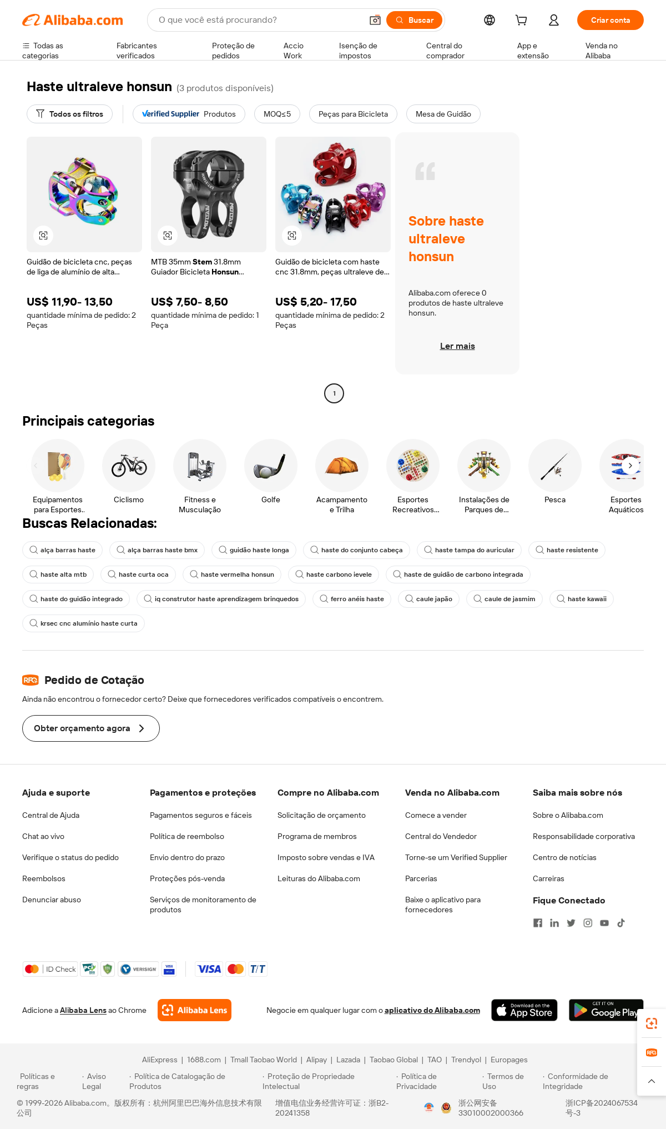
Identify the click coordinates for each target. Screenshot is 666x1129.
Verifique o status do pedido (70, 857)
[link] (651, 1023)
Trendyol (466, 1059)
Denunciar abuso (51, 899)
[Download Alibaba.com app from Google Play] (606, 1010)
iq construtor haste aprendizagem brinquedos (221, 599)
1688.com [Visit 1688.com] (204, 1059)
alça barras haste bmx (157, 550)
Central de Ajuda (50, 815)
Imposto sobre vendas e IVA (326, 857)
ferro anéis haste (352, 599)
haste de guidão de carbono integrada (458, 574)
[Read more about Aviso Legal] (104, 1081)
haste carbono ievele (333, 574)
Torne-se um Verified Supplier (456, 857)
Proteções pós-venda (187, 878)
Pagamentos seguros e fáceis (201, 815)
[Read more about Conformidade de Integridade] (596, 1081)
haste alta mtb (58, 574)
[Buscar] (414, 20)
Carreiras (548, 878)
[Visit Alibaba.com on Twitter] (571, 923)
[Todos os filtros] (70, 113)
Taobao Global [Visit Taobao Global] (394, 1059)
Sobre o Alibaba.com (568, 815)
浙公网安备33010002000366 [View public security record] (490, 1107)
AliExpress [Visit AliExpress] (160, 1059)
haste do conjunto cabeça (356, 550)
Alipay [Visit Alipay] (316, 1059)
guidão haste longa (254, 550)
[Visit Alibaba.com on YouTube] (604, 923)
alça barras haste (62, 550)
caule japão (428, 599)
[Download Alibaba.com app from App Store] (524, 1010)
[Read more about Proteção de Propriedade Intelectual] (328, 1081)
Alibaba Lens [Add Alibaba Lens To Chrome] (83, 1010)
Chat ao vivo (43, 836)
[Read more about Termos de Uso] (510, 1081)
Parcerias (421, 878)
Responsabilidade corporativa (584, 836)
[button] (375, 20)
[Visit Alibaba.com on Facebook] (538, 923)
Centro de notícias (565, 857)
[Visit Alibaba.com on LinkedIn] (554, 923)
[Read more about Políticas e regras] (48, 1081)
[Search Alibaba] (259, 20)
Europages (509, 1059)
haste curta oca (138, 574)
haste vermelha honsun (232, 574)
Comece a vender (436, 815)
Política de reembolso (187, 836)
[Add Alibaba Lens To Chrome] (194, 1010)
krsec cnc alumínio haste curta (83, 623)
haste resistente (567, 550)
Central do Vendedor (441, 836)
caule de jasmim (504, 599)
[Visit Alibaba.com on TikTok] (621, 923)
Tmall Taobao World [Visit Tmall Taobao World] (263, 1059)
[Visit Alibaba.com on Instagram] (588, 923)
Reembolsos (43, 878)
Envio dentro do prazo (187, 857)
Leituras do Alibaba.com (319, 878)
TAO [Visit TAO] (434, 1059)
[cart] (523, 21)
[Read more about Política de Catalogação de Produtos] (194, 1081)
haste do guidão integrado (76, 599)
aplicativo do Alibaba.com (432, 1010)
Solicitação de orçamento (322, 815)
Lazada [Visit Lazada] (348, 1059)
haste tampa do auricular (469, 550)
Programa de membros (317, 836)
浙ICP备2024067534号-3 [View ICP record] (602, 1107)
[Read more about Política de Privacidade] (437, 1081)
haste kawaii (582, 599)
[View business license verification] (429, 1107)
